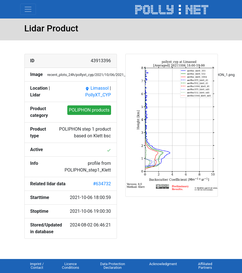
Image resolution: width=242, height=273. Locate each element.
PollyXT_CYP (98, 95)
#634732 (102, 183)
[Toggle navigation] (28, 9)
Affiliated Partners (205, 266)
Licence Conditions (70, 266)
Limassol (97, 88)
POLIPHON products (89, 110)
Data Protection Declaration (112, 266)
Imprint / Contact (37, 266)
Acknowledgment (163, 264)
